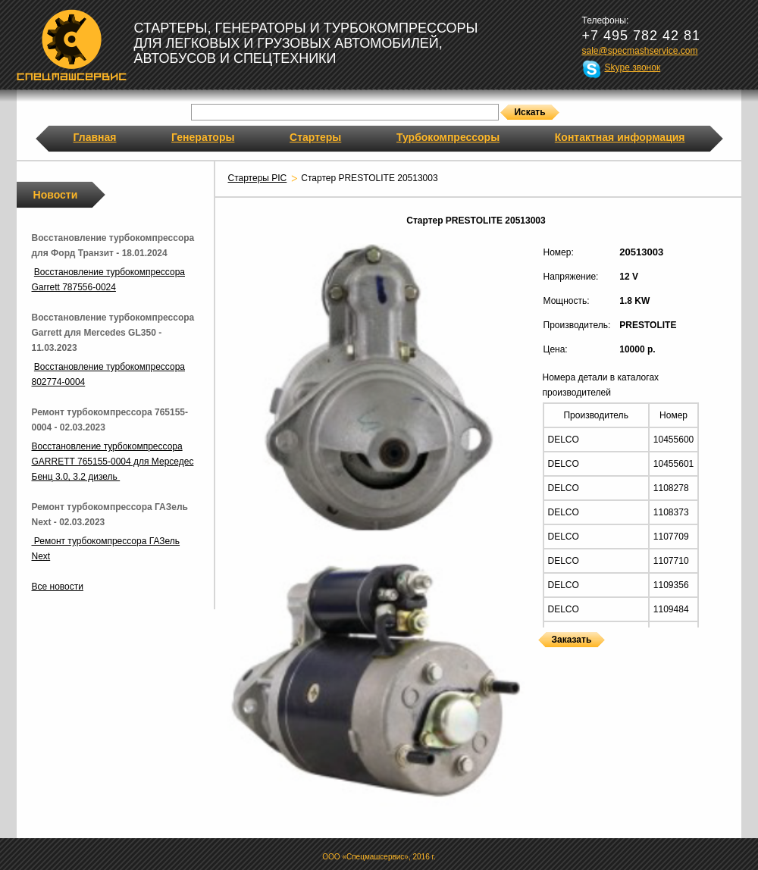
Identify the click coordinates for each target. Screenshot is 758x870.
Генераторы (202, 137)
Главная (95, 137)
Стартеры (315, 137)
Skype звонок (633, 67)
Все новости (57, 586)
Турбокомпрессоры (448, 137)
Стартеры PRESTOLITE (542, 656)
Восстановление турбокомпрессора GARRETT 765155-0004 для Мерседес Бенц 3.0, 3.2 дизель (113, 461)
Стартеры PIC (257, 178)
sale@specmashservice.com (640, 50)
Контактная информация (620, 137)
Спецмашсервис (72, 44)
